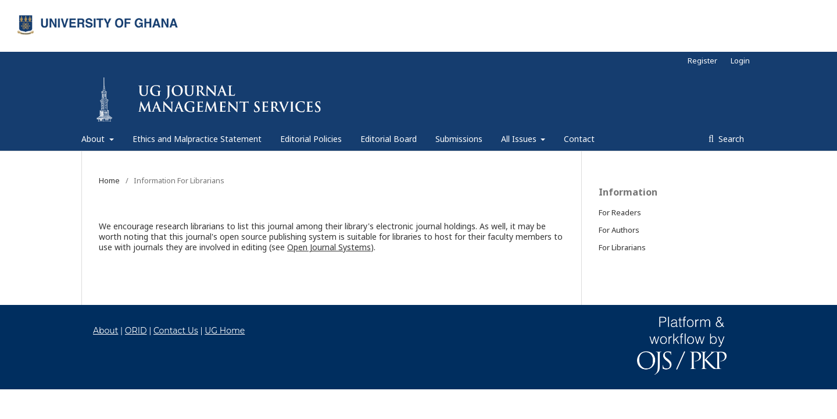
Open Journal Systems (329, 247)
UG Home (225, 330)
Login (740, 60)
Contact (579, 138)
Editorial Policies (311, 138)
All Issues (520, 138)
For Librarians (622, 247)
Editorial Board (388, 138)
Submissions (458, 138)
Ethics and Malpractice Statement (197, 138)
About (94, 138)
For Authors (619, 230)
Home (109, 180)
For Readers (620, 212)
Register (702, 60)
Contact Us (175, 330)
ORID (136, 330)
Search (730, 138)
